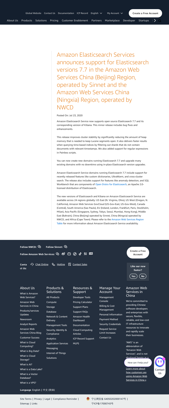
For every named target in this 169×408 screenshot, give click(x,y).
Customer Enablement (75, 20)
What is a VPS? (28, 382)
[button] (145, 13)
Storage (50, 306)
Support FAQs (80, 311)
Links (34, 403)
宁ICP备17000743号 (102, 403)
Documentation (66, 13)
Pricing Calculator (82, 302)
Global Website (33, 13)
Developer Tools (81, 297)
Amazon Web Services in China (29, 304)
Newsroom (26, 319)
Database (51, 311)
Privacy (38, 398)
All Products (52, 297)
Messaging (52, 348)
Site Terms (25, 398)
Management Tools (56, 325)
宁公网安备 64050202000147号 (108, 398)
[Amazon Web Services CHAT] (160, 362)
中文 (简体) (49, 389)
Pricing (54, 20)
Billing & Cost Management (106, 307)
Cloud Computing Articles (82, 331)
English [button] (96, 13)
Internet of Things (56, 353)
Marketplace (112, 20)
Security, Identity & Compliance (56, 331)
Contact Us (49, 13)
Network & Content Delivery (56, 318)
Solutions (41, 20)
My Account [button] (115, 13)
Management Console (106, 299)
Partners (96, 20)
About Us (12, 20)
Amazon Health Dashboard (81, 318)
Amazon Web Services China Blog (30, 330)
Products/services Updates (29, 312)
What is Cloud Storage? (27, 357)
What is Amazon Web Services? (29, 295)
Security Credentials (110, 324)
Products (26, 20)
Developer (129, 20)
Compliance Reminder (65, 398)
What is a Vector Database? (29, 376)
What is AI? (26, 364)
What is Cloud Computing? (27, 344)
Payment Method (108, 319)
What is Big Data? (29, 350)
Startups (144, 20)
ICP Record (82, 13)
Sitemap (24, 403)
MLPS (76, 343)
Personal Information (110, 314)
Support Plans (80, 306)
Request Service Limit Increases (107, 330)
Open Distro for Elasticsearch (111, 184)
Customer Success (29, 337)
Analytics (51, 338)
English (36, 389)
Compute (51, 302)
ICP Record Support (83, 338)
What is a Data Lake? (31, 369)
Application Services (57, 343)
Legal (47, 398)
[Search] (160, 21)
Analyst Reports (28, 324)
